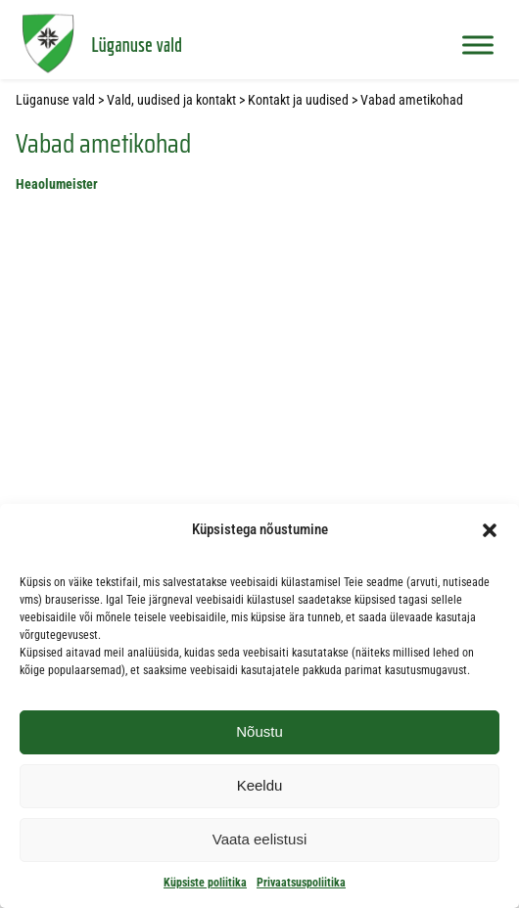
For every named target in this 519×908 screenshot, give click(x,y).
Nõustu (259, 731)
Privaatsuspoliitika (301, 882)
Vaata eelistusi (259, 839)
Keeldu (260, 785)
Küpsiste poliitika (205, 882)
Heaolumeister (57, 184)
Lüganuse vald (136, 44)
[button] (489, 530)
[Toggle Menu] (478, 44)
